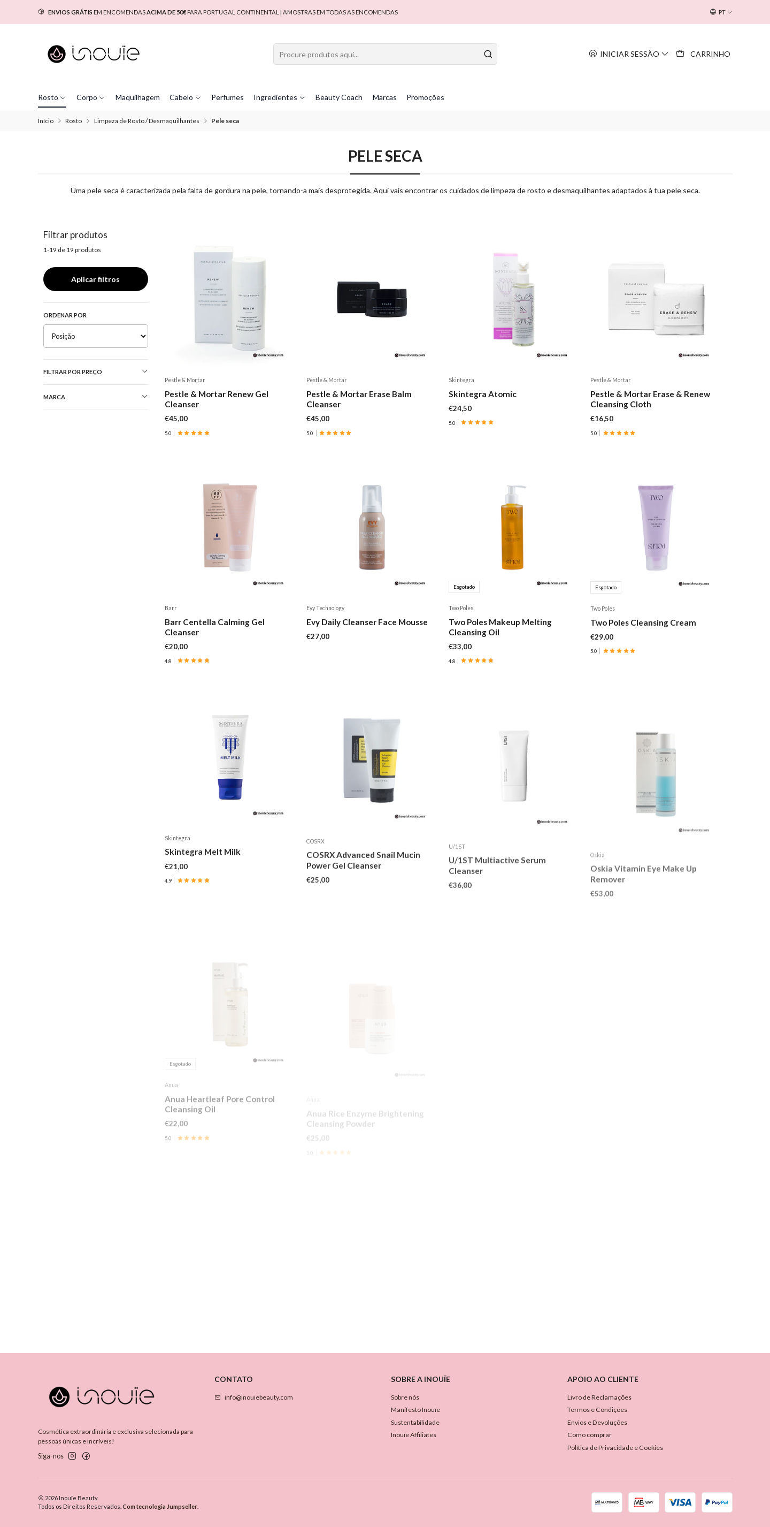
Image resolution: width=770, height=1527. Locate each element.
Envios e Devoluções (597, 1422)
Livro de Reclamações (599, 1397)
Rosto (73, 121)
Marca (95, 396)
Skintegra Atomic (483, 394)
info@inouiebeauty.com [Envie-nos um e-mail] (253, 1397)
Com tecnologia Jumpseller (159, 1506)
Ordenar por (65, 315)
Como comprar (589, 1435)
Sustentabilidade (415, 1422)
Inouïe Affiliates (413, 1435)
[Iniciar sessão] (629, 54)
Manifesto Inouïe (415, 1410)
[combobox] (385, 54)
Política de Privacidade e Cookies (615, 1448)
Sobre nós (405, 1397)
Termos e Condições (597, 1410)
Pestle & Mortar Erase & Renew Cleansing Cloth (650, 399)
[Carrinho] (703, 54)
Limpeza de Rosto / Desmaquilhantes (146, 121)
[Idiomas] (721, 12)
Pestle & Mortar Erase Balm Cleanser (359, 399)
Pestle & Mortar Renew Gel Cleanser (216, 399)
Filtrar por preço (95, 371)
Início (45, 121)
